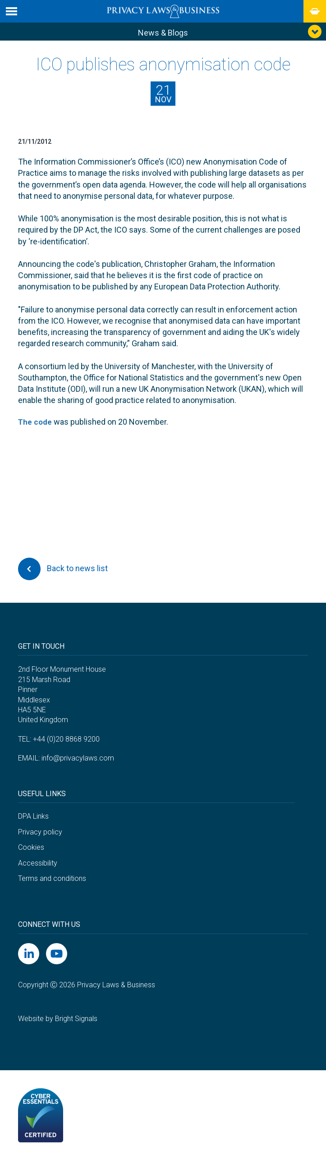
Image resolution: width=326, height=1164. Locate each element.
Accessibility (37, 865)
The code (35, 424)
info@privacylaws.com (77, 760)
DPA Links (33, 818)
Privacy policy (40, 833)
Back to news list (63, 570)
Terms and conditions (52, 880)
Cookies (31, 849)
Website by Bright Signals (57, 1021)
